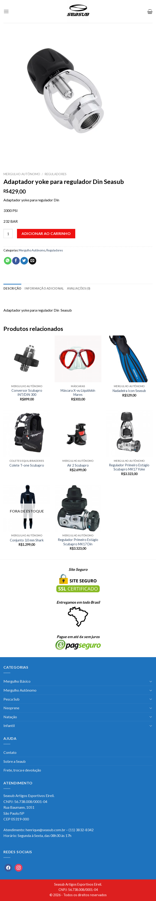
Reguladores (56, 174)
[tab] (12, 288)
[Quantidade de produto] (8, 233)
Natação (10, 717)
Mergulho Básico (17, 681)
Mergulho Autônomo (21, 174)
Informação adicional (44, 288)
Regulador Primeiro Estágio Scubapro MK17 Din (78, 542)
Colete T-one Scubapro (26, 465)
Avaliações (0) (78, 288)
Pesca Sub (11, 699)
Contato (10, 752)
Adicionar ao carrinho (46, 233)
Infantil (9, 725)
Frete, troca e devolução (22, 770)
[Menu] (6, 11)
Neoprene (11, 708)
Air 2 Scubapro (78, 465)
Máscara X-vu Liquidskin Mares (78, 393)
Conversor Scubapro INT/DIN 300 (26, 393)
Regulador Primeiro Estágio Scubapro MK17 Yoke (129, 467)
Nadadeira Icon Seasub (129, 391)
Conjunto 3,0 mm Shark (27, 540)
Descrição (12, 288)
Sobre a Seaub (14, 761)
